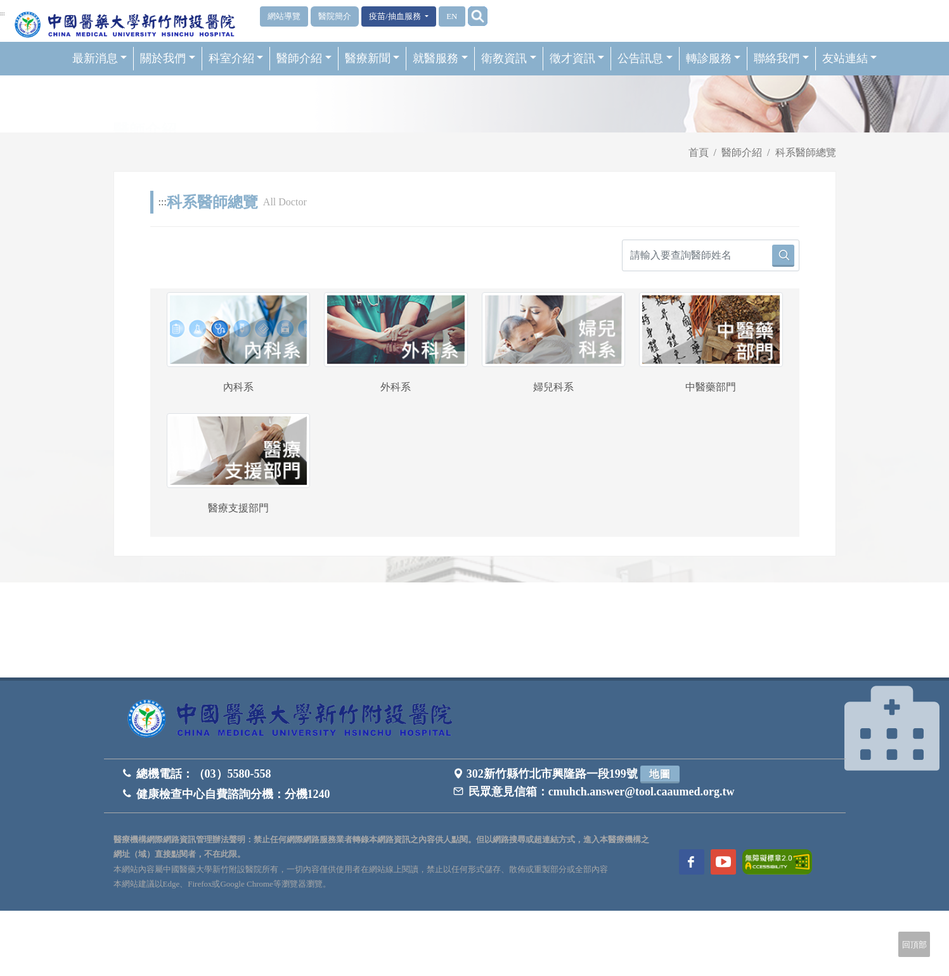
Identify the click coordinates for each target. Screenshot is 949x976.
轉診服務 (713, 58)
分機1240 (307, 794)
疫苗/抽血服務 (396, 16)
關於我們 (167, 58)
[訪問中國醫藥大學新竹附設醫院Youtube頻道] (723, 862)
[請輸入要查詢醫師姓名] (710, 255)
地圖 (660, 774)
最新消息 (99, 58)
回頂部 (914, 944)
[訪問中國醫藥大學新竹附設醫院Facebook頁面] (691, 862)
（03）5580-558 (232, 773)
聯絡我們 (781, 58)
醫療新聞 (372, 58)
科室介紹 (236, 58)
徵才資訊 (577, 58)
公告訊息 (645, 58)
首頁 (698, 152)
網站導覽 (284, 16)
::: (2, 13)
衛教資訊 (508, 58)
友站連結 (849, 58)
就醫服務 (440, 58)
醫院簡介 (334, 16)
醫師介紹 (304, 58)
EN (451, 16)
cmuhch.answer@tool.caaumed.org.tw (641, 791)
